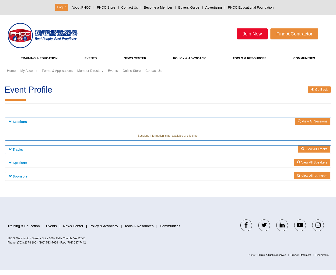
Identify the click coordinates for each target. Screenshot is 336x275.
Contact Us (129, 7)
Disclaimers (322, 260)
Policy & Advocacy (188, 63)
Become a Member (158, 7)
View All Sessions (312, 126)
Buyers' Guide (188, 7)
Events (91, 63)
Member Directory (90, 76)
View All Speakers (312, 167)
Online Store (131, 76)
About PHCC (81, 7)
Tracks (15, 155)
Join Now (252, 33)
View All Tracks (314, 154)
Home (11, 76)
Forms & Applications (57, 76)
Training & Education (41, 63)
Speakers (17, 168)
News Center (133, 63)
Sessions (17, 127)
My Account (28, 76)
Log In (61, 7)
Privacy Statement (300, 260)
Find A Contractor (294, 33)
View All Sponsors (312, 181)
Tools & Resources (250, 63)
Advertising (213, 7)
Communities (305, 63)
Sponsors (18, 181)
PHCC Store (106, 7)
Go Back (319, 95)
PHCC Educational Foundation (251, 7)
